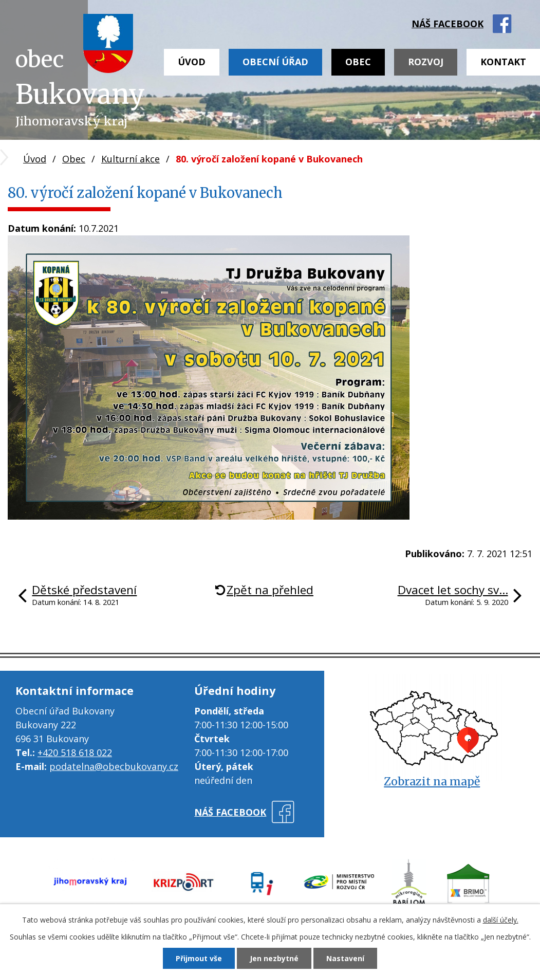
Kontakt (503, 62)
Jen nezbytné (274, 958)
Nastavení (345, 958)
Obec (358, 62)
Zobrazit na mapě (432, 781)
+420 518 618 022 (75, 752)
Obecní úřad (275, 62)
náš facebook (447, 23)
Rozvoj (425, 62)
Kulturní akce (130, 159)
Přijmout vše (199, 958)
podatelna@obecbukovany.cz (113, 766)
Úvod (192, 62)
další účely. (500, 920)
